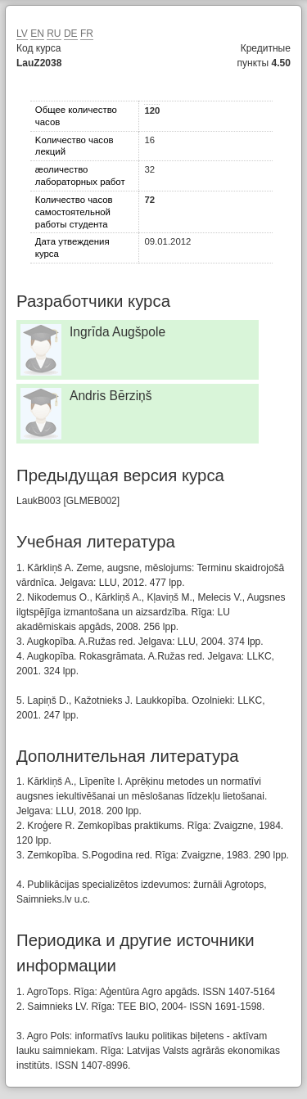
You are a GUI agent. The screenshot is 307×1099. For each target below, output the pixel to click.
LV (22, 33)
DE (71, 33)
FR (86, 33)
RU (54, 33)
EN (37, 33)
